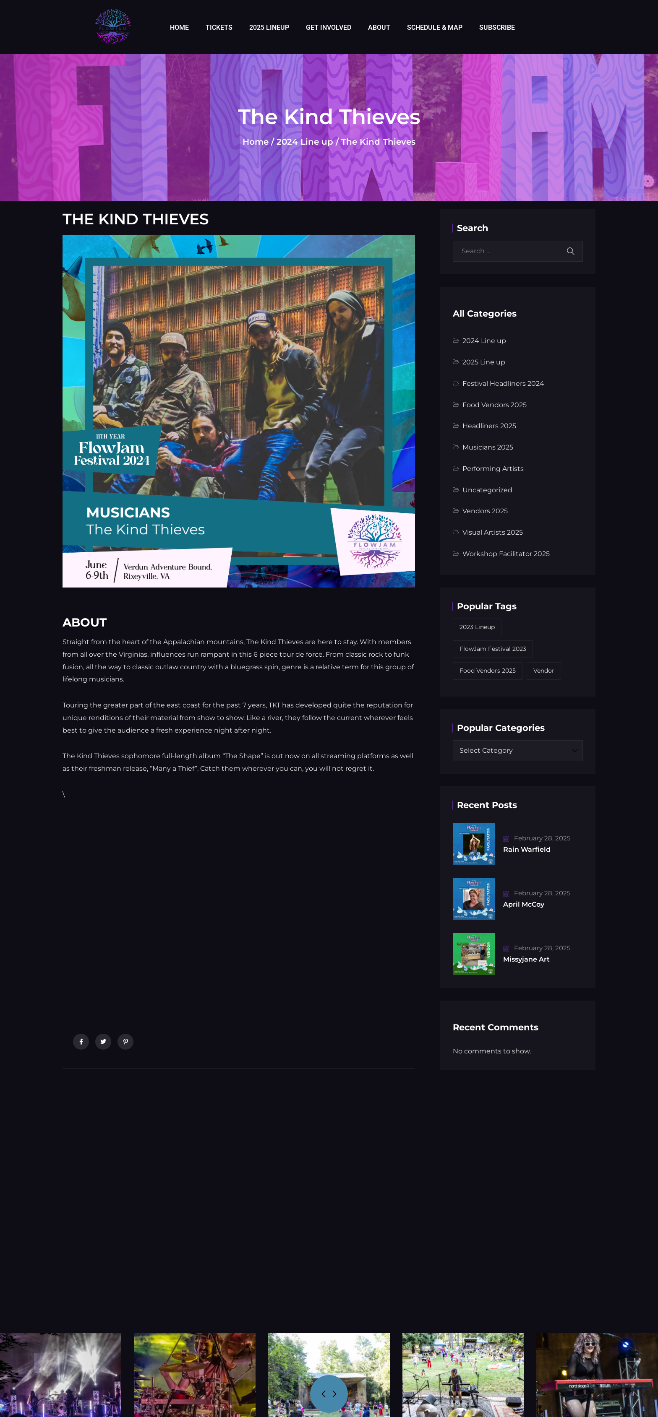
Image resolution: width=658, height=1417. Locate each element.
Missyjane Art (526, 959)
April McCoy (523, 904)
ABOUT (379, 27)
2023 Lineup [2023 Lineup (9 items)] (477, 627)
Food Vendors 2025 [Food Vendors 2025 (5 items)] (488, 670)
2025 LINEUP (269, 27)
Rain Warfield (527, 849)
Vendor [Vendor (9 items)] (543, 670)
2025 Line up (483, 362)
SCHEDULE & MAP (434, 27)
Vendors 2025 (485, 511)
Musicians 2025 (487, 447)
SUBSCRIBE (497, 27)
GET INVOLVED (328, 27)
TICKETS (219, 27)
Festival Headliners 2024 (503, 383)
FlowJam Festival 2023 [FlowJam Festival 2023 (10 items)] (493, 649)
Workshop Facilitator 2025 (506, 554)
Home (256, 142)
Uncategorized (487, 490)
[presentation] (323, 1394)
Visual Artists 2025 (492, 532)
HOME (179, 27)
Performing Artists (493, 469)
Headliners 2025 (489, 426)
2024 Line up (305, 142)
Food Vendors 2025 (494, 405)
